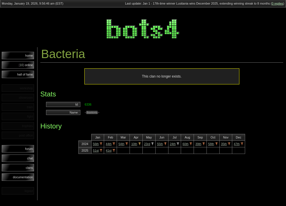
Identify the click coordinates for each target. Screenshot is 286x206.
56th (96, 144)
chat (30, 158)
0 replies (277, 3)
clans (29, 167)
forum (29, 148)
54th (121, 144)
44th (109, 144)
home (29, 55)
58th (211, 144)
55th (160, 144)
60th (185, 144)
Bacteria (92, 112)
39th (198, 144)
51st (96, 150)
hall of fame (25, 74)
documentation (23, 177)
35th (224, 144)
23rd (147, 144)
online (26, 65)
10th (134, 144)
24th (173, 144)
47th (237, 144)
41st (109, 150)
